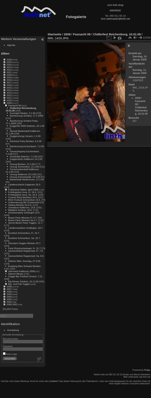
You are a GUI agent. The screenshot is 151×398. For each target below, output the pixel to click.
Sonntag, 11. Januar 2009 (140, 71)
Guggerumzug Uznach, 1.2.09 (25, 136)
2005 (9, 294)
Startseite (54, 34)
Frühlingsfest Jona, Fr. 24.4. (22, 192)
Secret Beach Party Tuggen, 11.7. (25, 222)
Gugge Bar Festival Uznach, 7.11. (25, 276)
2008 (9, 286)
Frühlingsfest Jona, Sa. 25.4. (23, 194)
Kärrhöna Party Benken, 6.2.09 (25, 141)
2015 (9, 87)
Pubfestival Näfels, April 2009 (23, 189)
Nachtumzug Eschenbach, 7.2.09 (27, 146)
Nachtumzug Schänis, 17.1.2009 (26, 115)
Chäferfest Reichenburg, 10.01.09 (117, 34)
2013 (9, 92)
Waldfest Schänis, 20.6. (20, 210)
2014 (9, 90)
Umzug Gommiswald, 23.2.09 (25, 177)
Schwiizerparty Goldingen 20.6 (24, 212)
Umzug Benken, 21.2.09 (22, 164)
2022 (9, 69)
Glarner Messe (15, 273)
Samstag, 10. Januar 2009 (140, 58)
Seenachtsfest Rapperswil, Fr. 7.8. (25, 251)
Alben (5, 53)
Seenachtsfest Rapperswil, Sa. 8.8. (26, 256)
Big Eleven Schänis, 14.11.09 (23, 281)
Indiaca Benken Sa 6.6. (20, 205)
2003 (9, 299)
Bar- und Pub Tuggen (19, 284)
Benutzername (10, 338)
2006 (9, 291)
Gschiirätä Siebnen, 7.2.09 (23, 156)
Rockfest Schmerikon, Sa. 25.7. (24, 238)
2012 (9, 95)
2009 (9, 103)
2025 (9, 62)
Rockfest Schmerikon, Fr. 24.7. (24, 233)
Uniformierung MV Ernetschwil (23, 202)
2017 (9, 82)
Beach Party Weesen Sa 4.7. (23, 220)
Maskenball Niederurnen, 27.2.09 (27, 179)
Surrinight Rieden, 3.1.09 (22, 113)
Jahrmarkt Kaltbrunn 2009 (21, 271)
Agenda (11, 45)
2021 (9, 72)
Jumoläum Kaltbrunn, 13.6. (22, 207)
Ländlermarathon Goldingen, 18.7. (25, 228)
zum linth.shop (115, 5)
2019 (9, 77)
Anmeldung (13, 330)
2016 (9, 85)
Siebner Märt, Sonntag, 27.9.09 (24, 261)
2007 (9, 289)
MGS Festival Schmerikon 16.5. (24, 200)
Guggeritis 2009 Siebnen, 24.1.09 (27, 126)
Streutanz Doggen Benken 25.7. (24, 243)
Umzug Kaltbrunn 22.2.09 (23, 174)
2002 (9, 302)
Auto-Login (10, 354)
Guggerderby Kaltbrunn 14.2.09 (26, 159)
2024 (9, 64)
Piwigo (147, 370)
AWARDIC (115, 10)
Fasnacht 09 (14, 105)
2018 (9, 80)
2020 (9, 75)
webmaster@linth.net (118, 18)
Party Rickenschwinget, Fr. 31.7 (24, 248)
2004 (9, 296)
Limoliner (53, 381)
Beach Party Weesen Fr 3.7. (22, 217)
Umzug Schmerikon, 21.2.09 (24, 166)
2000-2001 (11, 304)
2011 (9, 98)
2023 (9, 67)
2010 (9, 100)
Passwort (7, 346)
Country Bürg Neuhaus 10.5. (22, 197)
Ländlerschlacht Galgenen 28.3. (24, 184)
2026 (9, 59)
